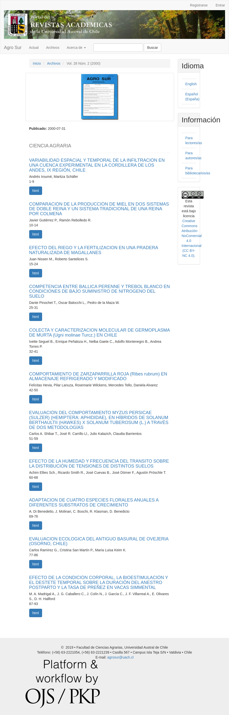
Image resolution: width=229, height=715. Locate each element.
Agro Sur (13, 47)
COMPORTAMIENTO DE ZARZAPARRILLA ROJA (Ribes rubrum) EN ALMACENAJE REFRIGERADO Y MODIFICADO (98, 376)
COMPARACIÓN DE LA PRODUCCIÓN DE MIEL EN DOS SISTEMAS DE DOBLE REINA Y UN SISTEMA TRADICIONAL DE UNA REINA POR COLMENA (99, 209)
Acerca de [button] (76, 48)
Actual (34, 48)
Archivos (52, 48)
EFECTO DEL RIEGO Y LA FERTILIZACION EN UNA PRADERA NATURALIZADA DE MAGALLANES (93, 250)
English (191, 84)
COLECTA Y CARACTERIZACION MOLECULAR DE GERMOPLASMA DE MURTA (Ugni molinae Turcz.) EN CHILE (99, 333)
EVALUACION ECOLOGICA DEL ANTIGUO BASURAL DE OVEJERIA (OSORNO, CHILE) (99, 541)
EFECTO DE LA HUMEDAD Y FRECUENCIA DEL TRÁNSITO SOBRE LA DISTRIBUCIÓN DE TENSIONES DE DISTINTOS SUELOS (99, 464)
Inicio (37, 63)
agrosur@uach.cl (120, 657)
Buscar (152, 48)
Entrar (220, 5)
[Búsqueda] (118, 47)
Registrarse (199, 5)
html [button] (35, 191)
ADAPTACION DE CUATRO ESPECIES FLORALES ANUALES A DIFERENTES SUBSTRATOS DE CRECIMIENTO (93, 502)
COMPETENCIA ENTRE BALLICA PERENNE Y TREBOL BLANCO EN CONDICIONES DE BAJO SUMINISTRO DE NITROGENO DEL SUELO (99, 291)
